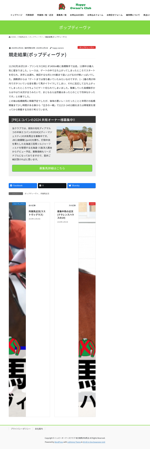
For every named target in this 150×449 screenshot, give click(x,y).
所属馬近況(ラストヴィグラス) (37, 213)
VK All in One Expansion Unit (94, 442)
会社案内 (39, 428)
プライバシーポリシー (21, 428)
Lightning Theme (74, 442)
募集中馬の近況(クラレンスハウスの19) (65, 214)
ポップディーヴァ (86, 47)
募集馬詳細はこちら (52, 168)
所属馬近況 (44, 193)
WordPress (59, 442)
